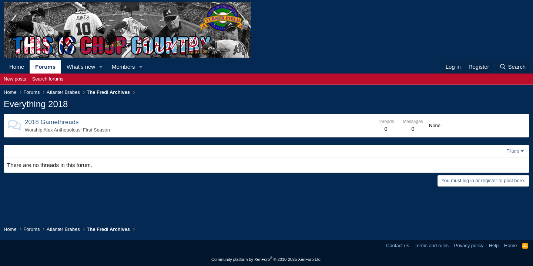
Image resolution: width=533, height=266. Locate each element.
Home (16, 67)
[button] (101, 67)
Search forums (48, 79)
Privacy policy (468, 245)
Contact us (397, 245)
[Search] (512, 67)
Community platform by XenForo (266, 259)
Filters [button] (512, 151)
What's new (81, 67)
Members (123, 67)
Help (494, 245)
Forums (45, 67)
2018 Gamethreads (52, 122)
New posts (15, 79)
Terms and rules (432, 245)
